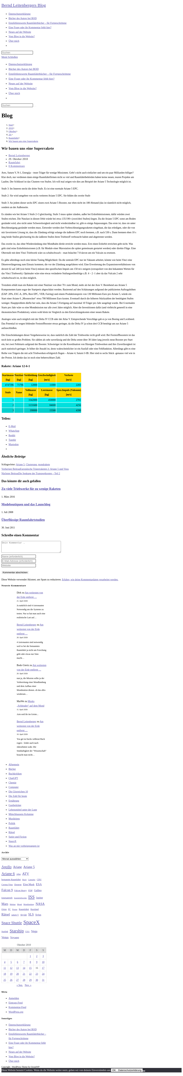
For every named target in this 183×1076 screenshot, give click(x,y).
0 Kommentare (17, 166)
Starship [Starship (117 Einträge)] (17, 933)
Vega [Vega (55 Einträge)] (34, 933)
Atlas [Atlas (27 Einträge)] (18, 876)
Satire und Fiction (17, 839)
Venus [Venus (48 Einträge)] (5, 939)
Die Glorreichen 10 (18, 793)
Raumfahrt (14, 162)
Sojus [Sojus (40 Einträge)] (38, 916)
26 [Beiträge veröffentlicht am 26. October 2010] (11, 982)
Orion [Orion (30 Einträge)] (4, 911)
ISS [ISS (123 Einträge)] (31, 899)
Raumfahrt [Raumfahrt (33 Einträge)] (24, 911)
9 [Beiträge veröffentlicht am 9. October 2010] (36, 964)
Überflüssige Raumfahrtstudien (23, 520)
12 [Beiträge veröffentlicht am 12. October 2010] (11, 970)
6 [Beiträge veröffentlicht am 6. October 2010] (17, 964)
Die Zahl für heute (18, 798)
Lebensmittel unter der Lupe (23, 812)
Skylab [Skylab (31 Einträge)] (23, 917)
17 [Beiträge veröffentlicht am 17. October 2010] (43, 970)
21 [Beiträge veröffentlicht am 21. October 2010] (24, 976)
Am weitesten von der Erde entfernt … (30, 631)
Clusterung (31, 464)
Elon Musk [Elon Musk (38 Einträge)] (28, 886)
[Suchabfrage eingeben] (17, 52)
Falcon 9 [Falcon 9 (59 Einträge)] (7, 892)
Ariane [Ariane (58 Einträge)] (17, 869)
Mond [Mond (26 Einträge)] (19, 906)
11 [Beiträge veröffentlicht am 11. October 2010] (5, 970)
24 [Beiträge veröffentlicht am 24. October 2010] (43, 976)
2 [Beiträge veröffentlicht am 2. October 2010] (36, 958)
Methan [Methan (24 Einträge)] (13, 907)
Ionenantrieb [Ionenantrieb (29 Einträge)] (7, 900)
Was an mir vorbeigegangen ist (24, 848)
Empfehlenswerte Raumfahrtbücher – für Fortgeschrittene (40, 73)
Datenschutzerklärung (20, 64)
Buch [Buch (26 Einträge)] (24, 882)
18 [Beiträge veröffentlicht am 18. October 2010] (4, 976)
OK (114, 1072)
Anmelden (14, 1000)
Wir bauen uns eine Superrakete (23, 141)
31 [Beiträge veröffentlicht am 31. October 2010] (43, 982)
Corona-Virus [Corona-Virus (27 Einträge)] (7, 887)
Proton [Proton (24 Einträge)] (14, 912)
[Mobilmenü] (9, 57)
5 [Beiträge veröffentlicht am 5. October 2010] (11, 964)
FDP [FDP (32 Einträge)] (30, 892)
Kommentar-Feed (17, 1009)
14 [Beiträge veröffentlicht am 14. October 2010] (24, 970)
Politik (12, 825)
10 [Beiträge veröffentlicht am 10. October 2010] (43, 964)
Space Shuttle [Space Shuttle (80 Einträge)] (11, 925)
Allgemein (14, 766)
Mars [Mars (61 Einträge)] (4, 906)
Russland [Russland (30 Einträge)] (35, 911)
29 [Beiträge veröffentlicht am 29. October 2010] (30, 982)
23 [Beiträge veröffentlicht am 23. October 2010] (37, 976)
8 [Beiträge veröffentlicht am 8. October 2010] (30, 964)
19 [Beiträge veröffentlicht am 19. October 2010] (11, 976)
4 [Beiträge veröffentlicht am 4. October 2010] (4, 964)
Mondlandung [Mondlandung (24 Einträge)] (28, 907)
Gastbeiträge (15, 807)
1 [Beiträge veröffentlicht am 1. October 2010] (30, 958)
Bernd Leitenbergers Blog (23, 5)
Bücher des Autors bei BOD (24, 69)
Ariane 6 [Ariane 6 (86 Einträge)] (8, 876)
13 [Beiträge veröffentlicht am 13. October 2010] (17, 970)
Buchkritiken (15, 776)
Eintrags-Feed (16, 1005)
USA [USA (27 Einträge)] (27, 934)
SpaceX (12, 843)
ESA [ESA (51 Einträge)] (39, 886)
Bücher (12, 771)
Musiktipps (14, 821)
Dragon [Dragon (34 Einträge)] (17, 886)
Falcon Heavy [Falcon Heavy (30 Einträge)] (20, 892)
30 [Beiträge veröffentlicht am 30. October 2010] (37, 982)
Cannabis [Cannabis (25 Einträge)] (31, 882)
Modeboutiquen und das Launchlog (25, 504)
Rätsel (12, 834)
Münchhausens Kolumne (21, 816)
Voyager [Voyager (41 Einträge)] (14, 939)
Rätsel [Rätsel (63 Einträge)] (5, 916)
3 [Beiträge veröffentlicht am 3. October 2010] (43, 958)
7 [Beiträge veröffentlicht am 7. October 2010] (23, 964)
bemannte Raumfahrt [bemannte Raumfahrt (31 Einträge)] (11, 881)
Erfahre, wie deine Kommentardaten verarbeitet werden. (90, 581)
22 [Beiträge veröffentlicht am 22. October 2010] (30, 976)
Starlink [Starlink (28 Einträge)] (4, 933)
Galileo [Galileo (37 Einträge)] (38, 892)
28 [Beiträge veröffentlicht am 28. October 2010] (24, 982)
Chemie (12, 784)
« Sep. (20, 987)
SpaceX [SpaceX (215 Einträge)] (31, 924)
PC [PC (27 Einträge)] (9, 911)
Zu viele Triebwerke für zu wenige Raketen (31, 489)
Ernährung (14, 803)
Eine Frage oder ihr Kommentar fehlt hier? (32, 78)
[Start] (11, 124)
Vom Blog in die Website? (23, 88)
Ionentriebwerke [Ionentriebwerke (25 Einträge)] (20, 900)
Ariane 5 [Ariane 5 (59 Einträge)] (29, 869)
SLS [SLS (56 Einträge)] (31, 916)
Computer (14, 789)
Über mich (14, 93)
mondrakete (44, 464)
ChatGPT (13, 780)
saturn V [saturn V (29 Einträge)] (15, 917)
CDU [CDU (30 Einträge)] (39, 881)
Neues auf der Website (21, 83)
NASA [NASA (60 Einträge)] (40, 906)
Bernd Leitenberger (19, 155)
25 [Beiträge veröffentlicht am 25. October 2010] (4, 982)
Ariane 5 (20, 464)
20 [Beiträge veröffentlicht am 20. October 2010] (17, 976)
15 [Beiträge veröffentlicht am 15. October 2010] (30, 970)
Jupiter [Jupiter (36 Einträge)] (39, 899)
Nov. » (28, 987)
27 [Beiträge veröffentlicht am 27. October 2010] (17, 982)
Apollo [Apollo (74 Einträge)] (6, 869)
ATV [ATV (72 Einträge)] (25, 876)
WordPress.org (16, 1014)
